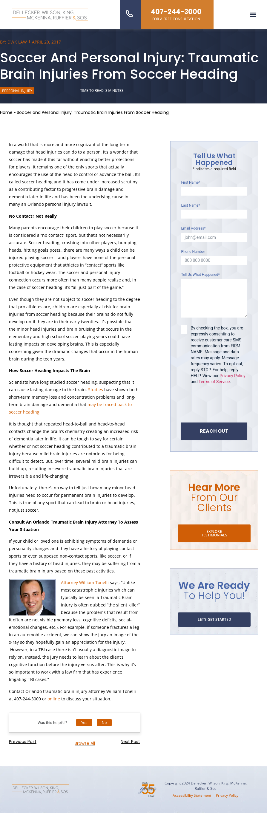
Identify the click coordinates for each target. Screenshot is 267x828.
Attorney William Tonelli (85, 582)
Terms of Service (214, 381)
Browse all (85, 743)
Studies (95, 389)
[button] (253, 14)
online (53, 699)
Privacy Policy (232, 375)
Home (6, 112)
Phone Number (193, 252)
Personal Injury (17, 90)
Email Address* (193, 228)
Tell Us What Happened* (200, 275)
